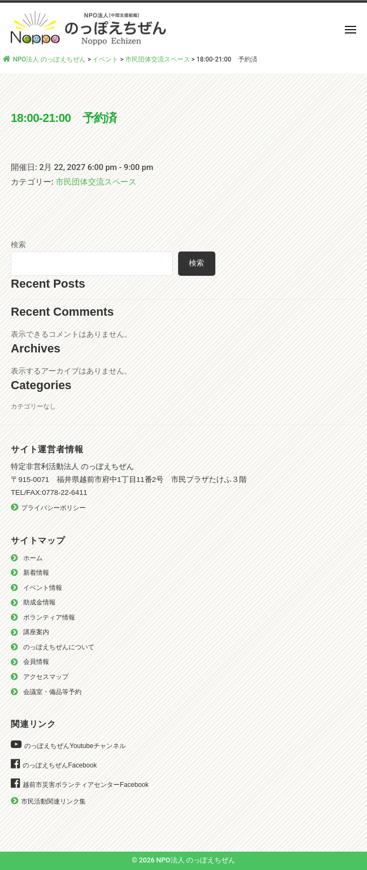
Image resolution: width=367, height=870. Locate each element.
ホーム (33, 558)
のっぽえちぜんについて (58, 647)
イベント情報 (42, 588)
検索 (18, 244)
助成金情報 (39, 602)
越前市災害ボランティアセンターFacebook (85, 785)
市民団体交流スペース (96, 182)
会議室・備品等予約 (52, 692)
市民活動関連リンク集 (53, 801)
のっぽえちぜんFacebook (60, 765)
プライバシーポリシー (53, 508)
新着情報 (36, 572)
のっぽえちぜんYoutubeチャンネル (75, 746)
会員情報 (36, 661)
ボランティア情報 (49, 617)
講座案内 (36, 632)
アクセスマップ (46, 677)
